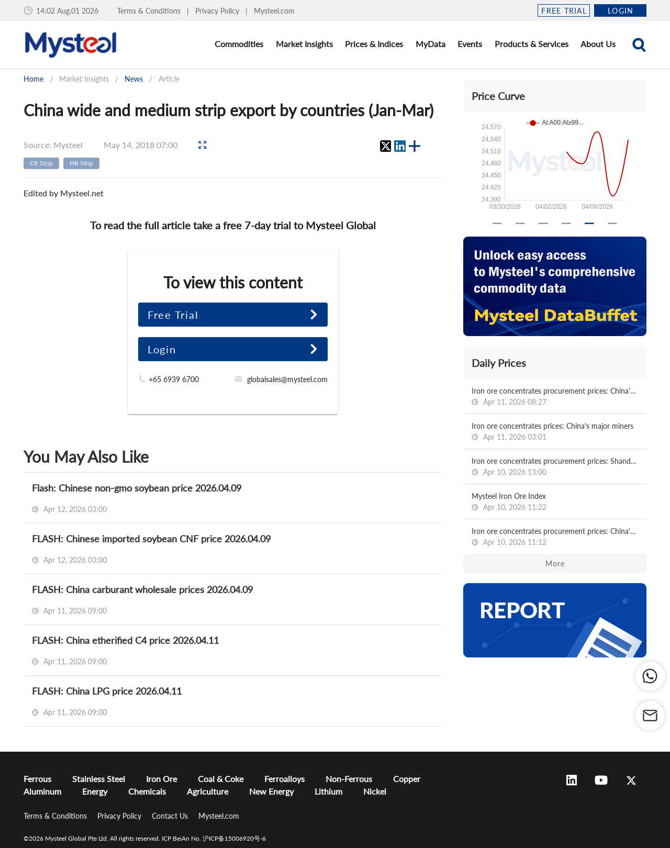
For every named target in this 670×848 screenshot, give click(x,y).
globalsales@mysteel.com (287, 379)
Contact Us (171, 815)
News (134, 78)
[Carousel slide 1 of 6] (497, 223)
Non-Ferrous (349, 779)
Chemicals (147, 791)
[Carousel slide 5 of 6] (589, 223)
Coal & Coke (220, 779)
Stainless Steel (98, 779)
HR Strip (81, 163)
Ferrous (37, 779)
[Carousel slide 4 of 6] (566, 223)
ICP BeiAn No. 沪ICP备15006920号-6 (214, 838)
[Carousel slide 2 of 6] (520, 223)
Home (33, 78)
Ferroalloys (284, 779)
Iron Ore (161, 779)
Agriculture (207, 791)
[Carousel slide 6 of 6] (612, 223)
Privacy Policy (218, 10)
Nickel (374, 791)
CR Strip (41, 163)
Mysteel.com (274, 10)
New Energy (271, 791)
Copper (406, 779)
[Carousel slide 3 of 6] (543, 223)
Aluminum (42, 791)
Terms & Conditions (150, 10)
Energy (94, 791)
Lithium (328, 791)
